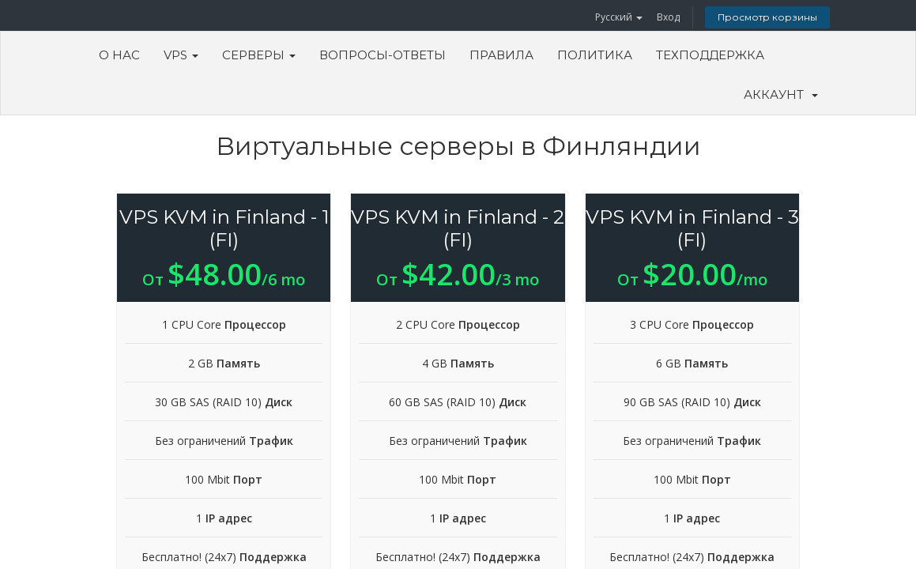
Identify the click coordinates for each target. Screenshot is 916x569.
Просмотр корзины (767, 17)
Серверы (259, 54)
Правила (501, 54)
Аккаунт (781, 94)
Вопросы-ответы (382, 54)
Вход (668, 17)
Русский (619, 17)
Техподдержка (710, 54)
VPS (181, 54)
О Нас (119, 54)
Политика (594, 54)
